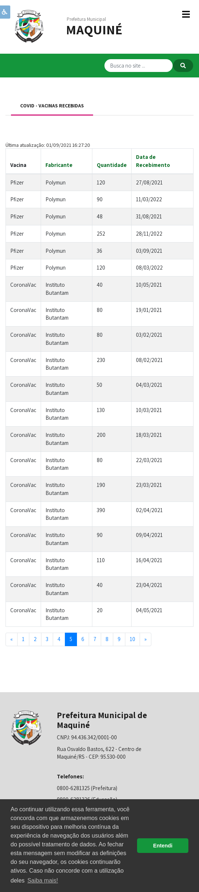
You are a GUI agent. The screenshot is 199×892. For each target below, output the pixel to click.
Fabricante (59, 164)
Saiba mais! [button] (42, 880)
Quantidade (112, 164)
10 (132, 639)
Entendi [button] (163, 846)
